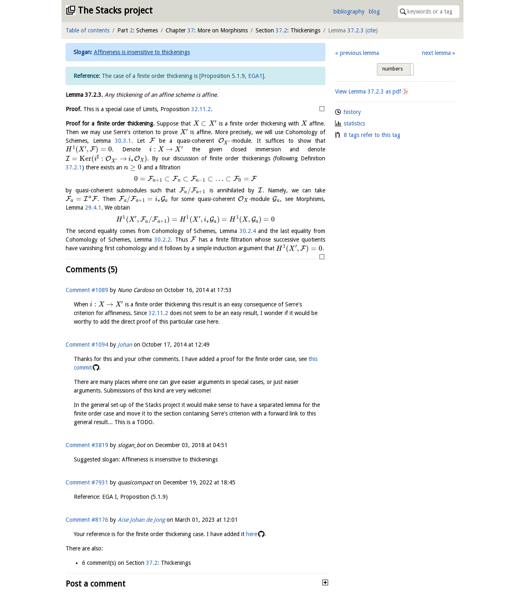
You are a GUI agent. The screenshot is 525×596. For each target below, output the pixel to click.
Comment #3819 (87, 445)
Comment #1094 (87, 344)
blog (374, 11)
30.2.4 (248, 231)
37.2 (281, 30)
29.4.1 (93, 207)
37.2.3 (355, 30)
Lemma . (84, 94)
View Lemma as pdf (368, 91)
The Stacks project (115, 10)
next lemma (436, 53)
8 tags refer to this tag (372, 135)
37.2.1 (74, 167)
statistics (354, 123)
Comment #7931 (87, 482)
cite (371, 30)
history (352, 112)
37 (190, 30)
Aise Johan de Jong (141, 519)
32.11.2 (201, 109)
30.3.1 (123, 140)
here (251, 534)
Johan (125, 344)
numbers (392, 69)
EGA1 (255, 76)
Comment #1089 (87, 290)
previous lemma (359, 53)
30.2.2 (162, 239)
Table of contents (88, 30)
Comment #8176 (87, 519)
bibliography (349, 11)
